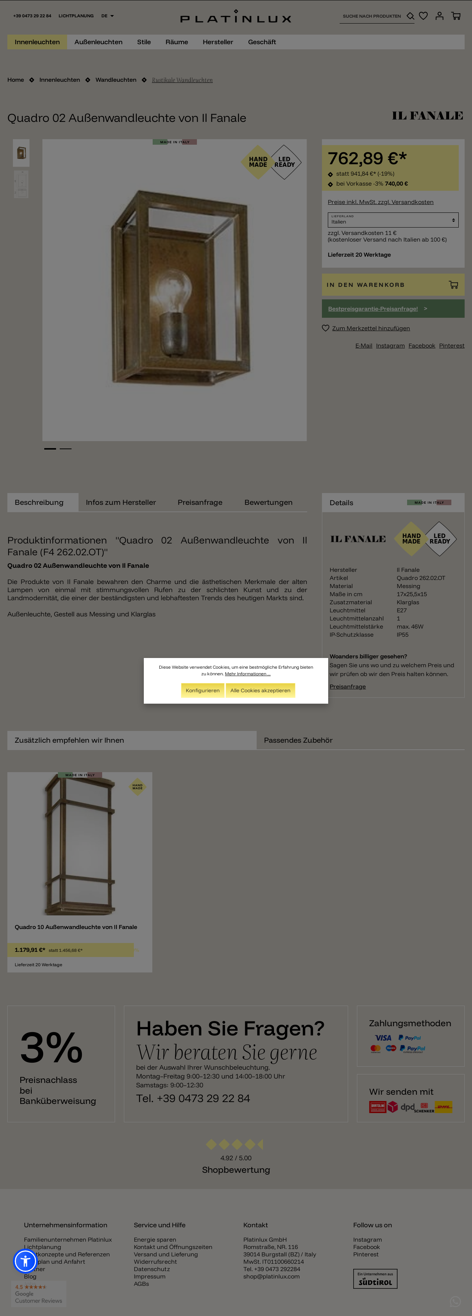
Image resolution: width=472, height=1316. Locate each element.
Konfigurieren (203, 690)
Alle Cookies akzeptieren (260, 690)
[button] (25, 1261)
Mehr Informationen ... (248, 674)
